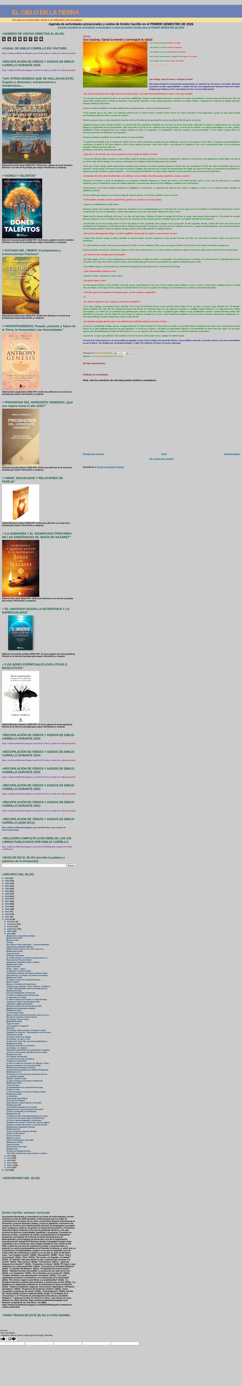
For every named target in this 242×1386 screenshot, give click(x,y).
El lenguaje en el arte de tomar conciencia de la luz (26, 1074)
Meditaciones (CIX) (14, 1021)
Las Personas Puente (15, 1013)
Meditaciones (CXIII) (14, 964)
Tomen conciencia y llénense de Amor (21, 1131)
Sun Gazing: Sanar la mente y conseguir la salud (26, 1030)
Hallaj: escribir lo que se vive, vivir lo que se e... (25, 949)
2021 (7, 891)
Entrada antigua (232, 454)
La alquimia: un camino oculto (18, 971)
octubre (10, 926)
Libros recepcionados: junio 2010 (19, 1140)
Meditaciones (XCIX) (14, 1142)
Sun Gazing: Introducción (16, 1057)
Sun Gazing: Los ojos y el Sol (18, 1039)
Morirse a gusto (12, 982)
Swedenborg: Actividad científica (19, 947)
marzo (10, 1163)
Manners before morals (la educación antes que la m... (28, 1015)
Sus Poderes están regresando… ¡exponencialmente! (27, 945)
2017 (7, 901)
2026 (7, 878)
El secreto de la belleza (15, 1100)
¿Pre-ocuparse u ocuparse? (17, 1026)
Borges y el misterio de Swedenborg (21, 984)
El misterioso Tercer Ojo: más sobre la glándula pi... (27, 1041)
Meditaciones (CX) (13, 1010)
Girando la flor (12, 1149)
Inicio (164, 454)
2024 (7, 883)
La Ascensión (11, 1096)
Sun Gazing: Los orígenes (16, 1048)
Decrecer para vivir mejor (16, 1147)
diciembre (11, 922)
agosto (10, 931)
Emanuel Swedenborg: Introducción (20, 993)
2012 (7, 914)
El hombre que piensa (15, 955)
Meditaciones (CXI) (14, 991)
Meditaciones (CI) (13, 1114)
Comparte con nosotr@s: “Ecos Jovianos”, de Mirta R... (28, 986)
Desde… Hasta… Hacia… (16, 969)
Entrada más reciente (93, 454)
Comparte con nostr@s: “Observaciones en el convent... (29, 1032)
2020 (7, 894)
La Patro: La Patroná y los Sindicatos (21, 1111)
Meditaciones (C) (13, 1129)
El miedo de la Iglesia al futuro (18, 1151)
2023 (7, 886)
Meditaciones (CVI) (14, 1054)
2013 (7, 911)
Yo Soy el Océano (13, 1136)
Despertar (10, 1028)
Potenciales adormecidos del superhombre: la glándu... (28, 1050)
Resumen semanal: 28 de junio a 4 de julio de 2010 (26, 1125)
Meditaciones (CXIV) (14, 951)
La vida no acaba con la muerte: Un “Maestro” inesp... (28, 1063)
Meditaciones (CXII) (14, 977)
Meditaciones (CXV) (14, 938)
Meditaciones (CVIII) (14, 1035)
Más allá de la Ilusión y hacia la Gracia (21, 1017)
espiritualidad (107, 356)
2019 (7, 896)
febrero (10, 1165)
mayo (9, 1158)
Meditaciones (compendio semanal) (20, 936)
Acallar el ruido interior (15, 1133)
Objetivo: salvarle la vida (16, 1078)
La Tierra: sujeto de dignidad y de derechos (23, 1120)
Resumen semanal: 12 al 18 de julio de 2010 (24, 1006)
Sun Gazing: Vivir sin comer (17, 1019)
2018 (7, 899)
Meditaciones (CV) (13, 1072)
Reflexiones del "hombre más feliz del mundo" (25, 1109)
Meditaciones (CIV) (14, 1083)
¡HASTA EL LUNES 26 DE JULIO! (19, 1004)
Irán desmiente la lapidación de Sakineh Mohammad (27, 1070)
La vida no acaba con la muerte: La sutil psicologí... (27, 999)
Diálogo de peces (13, 1138)
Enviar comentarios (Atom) (110, 467)
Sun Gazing (118, 356)
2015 (7, 906)
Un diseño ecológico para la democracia (22, 995)
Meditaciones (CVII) (14, 1043)
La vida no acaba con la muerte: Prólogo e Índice (26, 1092)
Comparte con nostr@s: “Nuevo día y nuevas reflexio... (28, 1122)
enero (9, 1167)
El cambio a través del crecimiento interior (23, 980)
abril (9, 1160)
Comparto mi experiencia (16, 1061)
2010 (7, 919)
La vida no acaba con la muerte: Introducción (24, 1081)
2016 (7, 904)
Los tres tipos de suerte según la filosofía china (25, 1118)
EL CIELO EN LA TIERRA (45, 12)
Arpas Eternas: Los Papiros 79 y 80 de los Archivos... (27, 975)
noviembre (11, 924)
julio (9, 934)
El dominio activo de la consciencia (20, 1046)
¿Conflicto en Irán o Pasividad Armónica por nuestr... (27, 1116)
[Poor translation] (12, 1339)
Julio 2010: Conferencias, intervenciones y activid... (27, 1153)
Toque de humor (13, 953)
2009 (7, 1170)
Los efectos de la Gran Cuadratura (20, 1059)
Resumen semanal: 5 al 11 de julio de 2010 (23, 1065)
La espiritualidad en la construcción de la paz (24, 1087)
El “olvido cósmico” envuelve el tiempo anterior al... (27, 958)
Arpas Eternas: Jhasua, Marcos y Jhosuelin (23, 1103)
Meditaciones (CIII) (13, 1094)
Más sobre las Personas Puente (19, 960)
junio (9, 1156)
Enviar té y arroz (13, 1089)
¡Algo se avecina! (13, 966)
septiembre (12, 929)
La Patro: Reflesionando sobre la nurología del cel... (27, 988)
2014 (7, 909)
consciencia (96, 356)
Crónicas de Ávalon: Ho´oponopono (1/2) (22, 1002)
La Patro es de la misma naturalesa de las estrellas (26, 1052)
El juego (9, 942)
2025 (7, 881)
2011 (7, 917)
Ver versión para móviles (161, 459)
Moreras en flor (12, 940)
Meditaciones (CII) (13, 1105)
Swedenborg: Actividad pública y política (22, 962)
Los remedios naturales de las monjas (21, 1107)
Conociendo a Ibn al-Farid (16, 1098)
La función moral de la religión (18, 1037)
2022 (7, 888)
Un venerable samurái (15, 1076)
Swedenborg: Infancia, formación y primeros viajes (26, 973)
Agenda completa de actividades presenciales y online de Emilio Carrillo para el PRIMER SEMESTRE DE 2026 (121, 27)
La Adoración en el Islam (16, 997)
